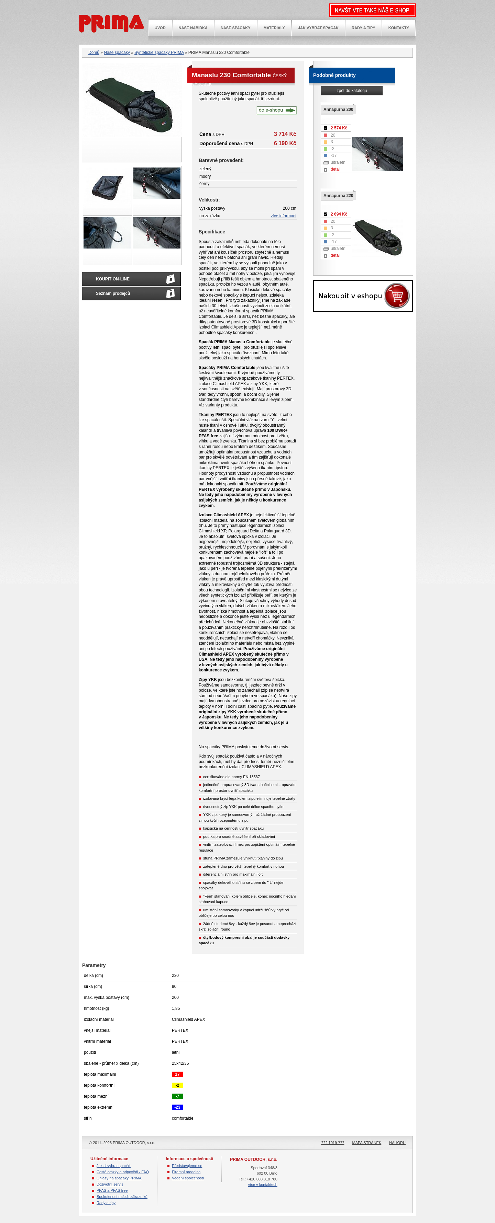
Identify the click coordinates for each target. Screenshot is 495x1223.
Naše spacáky (236, 28)
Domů (93, 52)
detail (336, 169)
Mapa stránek (367, 1143)
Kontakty (398, 28)
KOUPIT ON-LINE (113, 279)
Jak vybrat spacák (318, 28)
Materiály (274, 28)
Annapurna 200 (338, 109)
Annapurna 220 (338, 195)
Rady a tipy (363, 28)
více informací (283, 216)
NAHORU (397, 1143)
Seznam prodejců (113, 293)
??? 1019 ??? (332, 1143)
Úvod (160, 28)
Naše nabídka (193, 28)
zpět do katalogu (352, 90)
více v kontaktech (262, 1184)
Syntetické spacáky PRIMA (159, 52)
